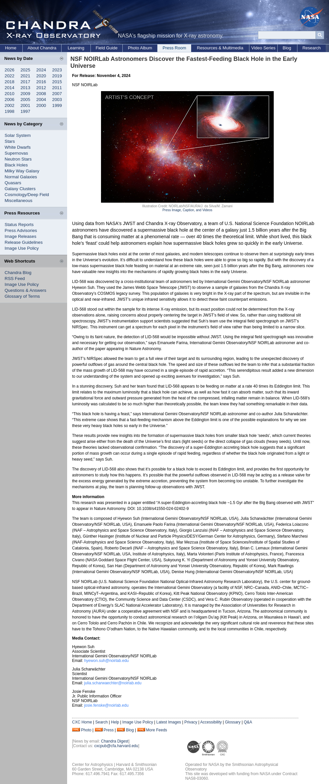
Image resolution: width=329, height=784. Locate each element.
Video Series (263, 47)
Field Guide (106, 47)
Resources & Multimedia (220, 47)
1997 (25, 111)
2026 (9, 69)
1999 (57, 105)
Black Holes (16, 165)
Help (115, 722)
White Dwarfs (18, 147)
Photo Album (140, 47)
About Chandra (42, 47)
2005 (25, 99)
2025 (25, 69)
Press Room (174, 47)
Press (109, 730)
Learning (76, 47)
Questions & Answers (25, 290)
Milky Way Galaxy (22, 170)
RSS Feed (15, 278)
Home (10, 47)
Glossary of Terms (22, 296)
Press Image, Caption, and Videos (188, 210)
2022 (9, 75)
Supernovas (16, 153)
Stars (10, 141)
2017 (25, 81)
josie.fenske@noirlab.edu (106, 705)
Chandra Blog (18, 272)
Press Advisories (21, 230)
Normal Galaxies (21, 176)
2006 (9, 99)
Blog (287, 47)
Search (101, 722)
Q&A (248, 722)
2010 (9, 93)
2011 (57, 87)
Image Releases (20, 236)
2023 (57, 69)
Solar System (18, 135)
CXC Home (82, 722)
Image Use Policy (22, 248)
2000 (41, 105)
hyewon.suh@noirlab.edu (106, 660)
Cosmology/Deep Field (27, 194)
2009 (25, 93)
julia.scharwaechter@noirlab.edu (112, 683)
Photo (86, 730)
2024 (41, 69)
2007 (57, 93)
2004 (41, 99)
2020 (41, 75)
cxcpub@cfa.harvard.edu (116, 746)
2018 (9, 81)
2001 (25, 105)
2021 (25, 75)
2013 (25, 87)
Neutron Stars (18, 159)
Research (311, 47)
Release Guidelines (24, 242)
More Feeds (156, 730)
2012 (41, 87)
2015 (57, 81)
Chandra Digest (114, 741)
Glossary (232, 722)
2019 (57, 75)
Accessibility (211, 722)
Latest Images (168, 722)
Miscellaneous (18, 200)
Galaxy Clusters (20, 188)
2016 (41, 81)
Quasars (13, 182)
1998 (9, 111)
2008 (41, 93)
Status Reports (19, 224)
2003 (57, 99)
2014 (9, 87)
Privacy (190, 722)
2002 (9, 105)
